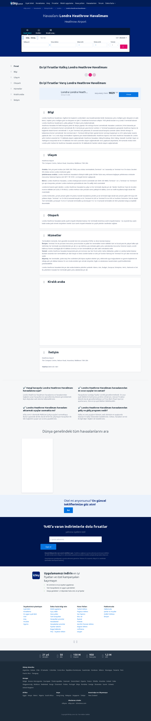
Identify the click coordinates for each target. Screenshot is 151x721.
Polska (65, 684)
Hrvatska (102, 681)
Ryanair (79, 619)
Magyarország (27, 684)
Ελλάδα (95, 681)
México (101, 670)
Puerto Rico (27, 673)
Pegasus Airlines (82, 612)
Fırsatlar (55, 3)
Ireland (108, 681)
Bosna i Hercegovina (35, 681)
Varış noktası (54, 42)
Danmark (66, 681)
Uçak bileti (29, 3)
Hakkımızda (108, 609)
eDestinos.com (81, 703)
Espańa (83, 681)
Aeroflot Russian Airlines (85, 624)
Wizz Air (79, 617)
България (46, 681)
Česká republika (56, 681)
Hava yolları (80, 3)
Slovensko (98, 684)
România (84, 684)
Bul (68, 510)
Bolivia (33, 670)
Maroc (35, 695)
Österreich (58, 684)
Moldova (37, 684)
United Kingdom (28, 688)
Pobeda (79, 622)
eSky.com (71, 703)
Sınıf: (117, 38)
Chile (38, 670)
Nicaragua (108, 670)
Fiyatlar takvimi (55, 627)
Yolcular (113, 42)
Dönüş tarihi (97, 42)
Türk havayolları (55, 617)
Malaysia (68, 695)
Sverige (90, 684)
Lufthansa (80, 629)
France (89, 681)
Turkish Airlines (82, 609)
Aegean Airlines (82, 627)
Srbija (78, 684)
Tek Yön (43, 38)
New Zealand (92, 695)
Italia (114, 681)
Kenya (30, 695)
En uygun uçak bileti (30, 614)
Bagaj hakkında (55, 629)
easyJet (79, 632)
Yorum (100, 3)
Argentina (26, 670)
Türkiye (83, 695)
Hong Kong (60, 695)
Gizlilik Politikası (109, 614)
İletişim (106, 617)
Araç (48, 3)
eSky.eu (64, 703)
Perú (121, 670)
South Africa (49, 695)
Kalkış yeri (26, 42)
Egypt (25, 695)
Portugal (72, 684)
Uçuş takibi (54, 612)
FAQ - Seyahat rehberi (57, 632)
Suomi (105, 684)
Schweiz (111, 684)
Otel (24, 617)
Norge (51, 684)
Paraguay (35, 673)
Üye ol (48, 547)
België (25, 681)
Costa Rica (61, 670)
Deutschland (75, 681)
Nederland (44, 684)
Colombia (52, 670)
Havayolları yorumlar (57, 619)
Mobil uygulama (66, 3)
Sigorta (25, 624)
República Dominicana (73, 670)
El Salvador (44, 670)
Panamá (116, 670)
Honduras (94, 670)
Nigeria (41, 695)
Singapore (75, 695)
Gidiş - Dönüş (30, 38)
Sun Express (81, 614)
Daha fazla (109, 3)
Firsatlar (26, 622)
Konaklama (40, 3)
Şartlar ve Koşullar (110, 612)
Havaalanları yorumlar (57, 624)
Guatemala (86, 670)
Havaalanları (91, 3)
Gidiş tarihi (80, 42)
